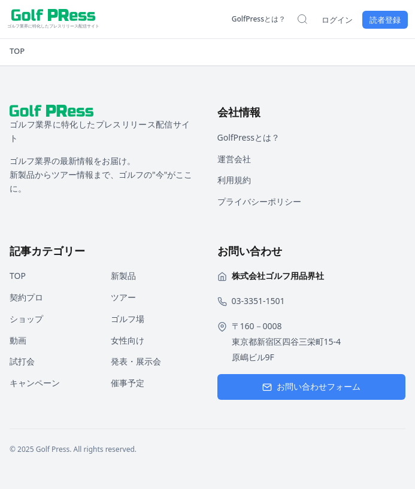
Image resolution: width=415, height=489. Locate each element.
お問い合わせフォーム (311, 386)
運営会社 (234, 159)
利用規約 (234, 180)
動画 (18, 340)
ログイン (337, 19)
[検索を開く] (302, 19)
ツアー (123, 297)
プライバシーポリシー (259, 201)
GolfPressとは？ (259, 19)
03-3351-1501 (258, 300)
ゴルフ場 (127, 318)
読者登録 (385, 19)
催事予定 (127, 382)
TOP (17, 50)
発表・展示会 (136, 361)
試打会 (22, 361)
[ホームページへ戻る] (53, 19)
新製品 (123, 275)
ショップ (26, 318)
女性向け (127, 340)
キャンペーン (35, 382)
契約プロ (26, 297)
